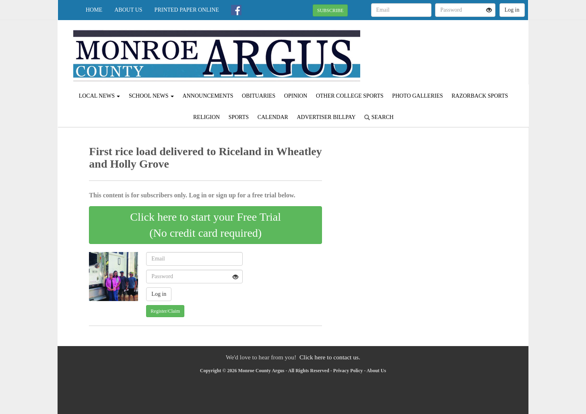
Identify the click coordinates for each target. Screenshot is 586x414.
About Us (128, 10)
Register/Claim (165, 311)
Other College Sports (350, 96)
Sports (239, 117)
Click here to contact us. (329, 357)
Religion (206, 117)
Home (94, 10)
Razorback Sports (480, 96)
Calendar (273, 117)
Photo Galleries (417, 96)
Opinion (295, 96)
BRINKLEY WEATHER (454, 48)
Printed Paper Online (187, 10)
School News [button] (151, 96)
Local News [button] (99, 96)
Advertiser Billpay (326, 117)
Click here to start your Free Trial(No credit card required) (205, 225)
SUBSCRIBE (330, 10)
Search (379, 117)
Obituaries (258, 96)
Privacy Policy (348, 370)
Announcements (208, 96)
